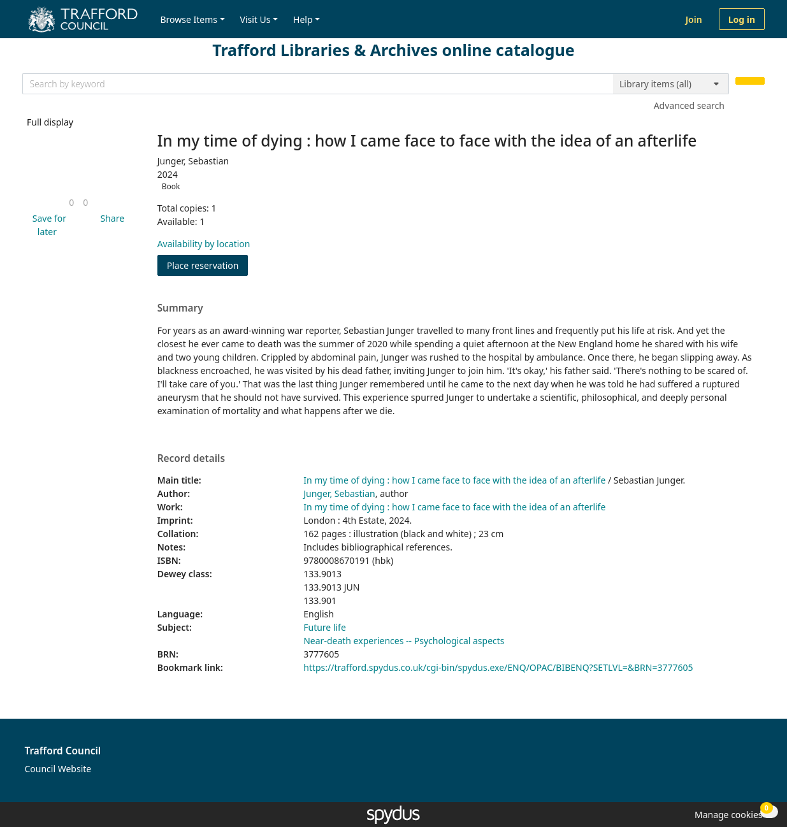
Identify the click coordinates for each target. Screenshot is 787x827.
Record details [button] (191, 458)
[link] (71, 202)
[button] (47, 225)
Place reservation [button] (208, 264)
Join (694, 19)
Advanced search (689, 105)
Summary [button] (180, 308)
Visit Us (255, 19)
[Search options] (671, 84)
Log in (741, 19)
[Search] (750, 81)
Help (303, 19)
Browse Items (188, 19)
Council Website (58, 769)
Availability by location (203, 244)
